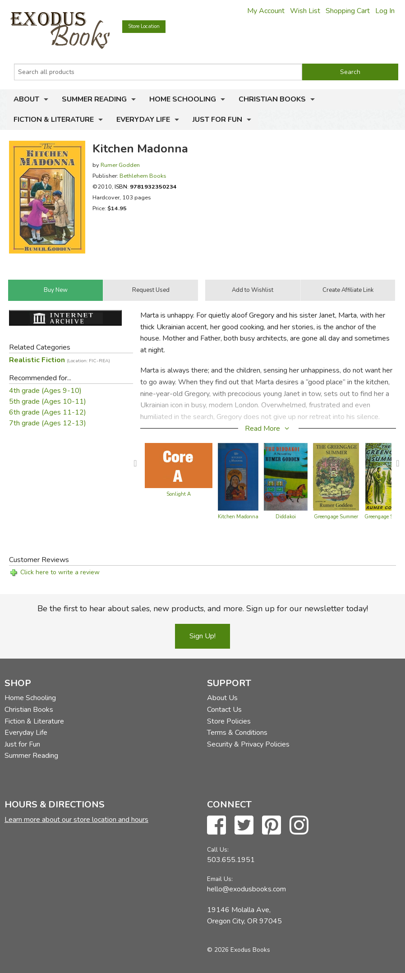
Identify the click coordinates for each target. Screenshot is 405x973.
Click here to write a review (60, 572)
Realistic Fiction (59, 360)
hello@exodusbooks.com (246, 889)
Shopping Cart (348, 11)
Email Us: (220, 879)
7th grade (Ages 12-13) (47, 423)
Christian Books (272, 99)
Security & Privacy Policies (248, 744)
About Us (222, 698)
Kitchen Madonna (238, 516)
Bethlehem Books (143, 176)
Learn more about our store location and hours (76, 820)
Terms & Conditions (237, 733)
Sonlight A (178, 494)
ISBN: (146, 186)
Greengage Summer (336, 516)
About (26, 99)
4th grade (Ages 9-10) (45, 391)
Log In (385, 11)
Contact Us (224, 710)
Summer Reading (94, 99)
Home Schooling (182, 99)
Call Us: (218, 849)
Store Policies (229, 721)
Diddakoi (286, 516)
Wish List (305, 11)
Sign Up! (202, 636)
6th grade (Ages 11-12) (47, 412)
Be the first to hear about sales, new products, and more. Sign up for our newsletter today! (202, 608)
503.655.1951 (231, 860)
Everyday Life (143, 120)
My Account (266, 11)
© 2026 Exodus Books (238, 949)
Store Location (144, 26)
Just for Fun (217, 120)
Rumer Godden (120, 165)
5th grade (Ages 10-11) (47, 401)
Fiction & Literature (54, 120)
